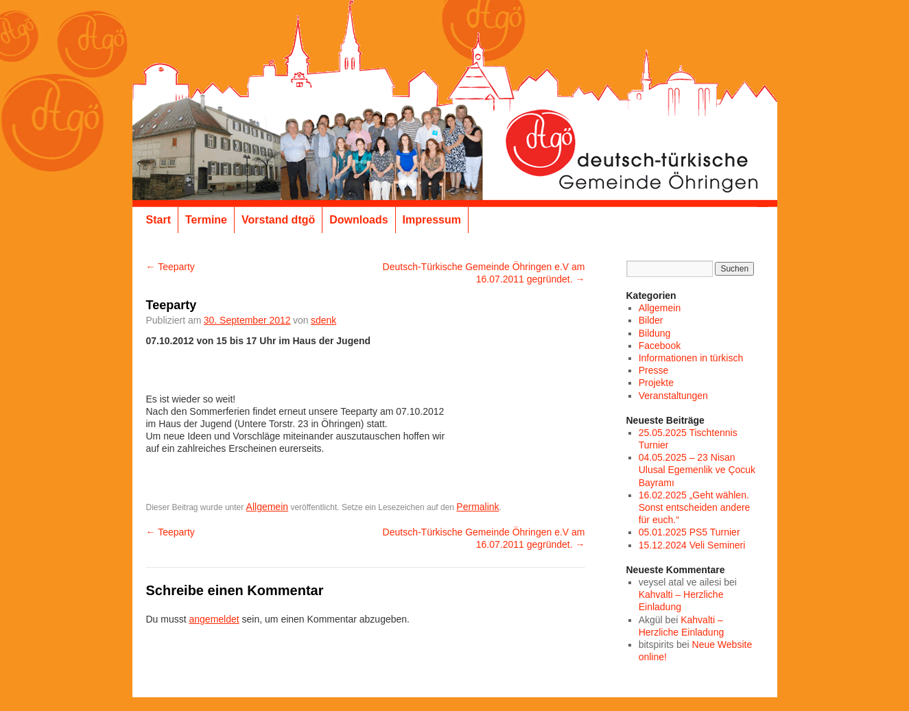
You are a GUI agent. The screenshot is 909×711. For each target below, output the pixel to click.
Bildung (655, 333)
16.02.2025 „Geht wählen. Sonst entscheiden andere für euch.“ (695, 507)
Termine (206, 220)
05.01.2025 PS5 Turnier (689, 532)
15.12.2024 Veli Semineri (692, 545)
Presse (654, 370)
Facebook (660, 345)
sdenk (323, 320)
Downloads (358, 220)
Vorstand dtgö (278, 220)
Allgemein (267, 506)
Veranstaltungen (673, 395)
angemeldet (214, 619)
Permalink (477, 506)
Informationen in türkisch (691, 357)
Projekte (656, 382)
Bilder (651, 320)
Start (158, 220)
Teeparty (170, 266)
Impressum (432, 220)
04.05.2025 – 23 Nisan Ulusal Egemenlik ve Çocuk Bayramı (697, 469)
